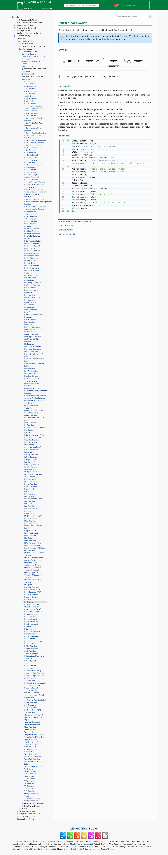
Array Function (30, 86)
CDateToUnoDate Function (35, 140)
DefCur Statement (31, 248)
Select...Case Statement (34, 108)
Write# (131, 36)
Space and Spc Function (34, 673)
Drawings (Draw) (23, 30)
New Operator (30, 535)
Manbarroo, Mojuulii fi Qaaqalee (31, 62)
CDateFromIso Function (34, 142)
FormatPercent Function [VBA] (34, 364)
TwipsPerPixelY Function (34, 737)
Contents (18, 17)
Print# (73, 36)
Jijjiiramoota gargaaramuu (34, 798)
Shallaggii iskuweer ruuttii (34, 683)
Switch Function (30, 707)
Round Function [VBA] (33, 641)
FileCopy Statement (32, 327)
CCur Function (30, 115)
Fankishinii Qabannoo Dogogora (33, 315)
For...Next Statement (32, 346)
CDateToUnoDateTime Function (33, 124)
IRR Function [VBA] (32, 449)
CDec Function (30, 152)
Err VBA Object (30, 309)
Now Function (30, 540)
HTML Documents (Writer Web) (29, 22)
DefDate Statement (32, 251)
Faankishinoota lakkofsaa (34, 548)
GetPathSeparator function (35, 395)
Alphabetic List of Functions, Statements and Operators (32, 76)
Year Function (29, 776)
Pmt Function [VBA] (32, 589)
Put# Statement (30, 602)
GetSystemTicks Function (34, 400)
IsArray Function (31, 454)
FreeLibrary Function (32, 373)
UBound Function (31, 747)
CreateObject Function (33, 189)
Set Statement (30, 661)
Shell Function (30, 666)
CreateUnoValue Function (34, 209)
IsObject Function (31, 472)
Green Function (30, 415)
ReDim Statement (31, 614)
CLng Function (30, 169)
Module (28, 8)
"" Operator (28, 788)
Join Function (29, 476)
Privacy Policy (40, 841)
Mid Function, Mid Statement (31, 509)
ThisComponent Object (33, 715)
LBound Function (31, 481)
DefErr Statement (31, 255)
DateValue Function (32, 236)
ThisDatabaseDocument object (34, 718)
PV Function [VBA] (32, 604)
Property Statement (32, 597)
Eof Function (29, 295)
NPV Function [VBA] (32, 545)
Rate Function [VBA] (32, 609)
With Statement (30, 769)
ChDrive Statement (32, 157)
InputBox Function (31, 440)
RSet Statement (30, 643)
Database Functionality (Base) (28, 33)
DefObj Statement (31, 263)
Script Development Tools (29, 814)
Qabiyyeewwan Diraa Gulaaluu (32, 794)
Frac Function (29, 368)
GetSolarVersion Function (34, 398)
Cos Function (29, 187)
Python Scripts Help (27, 811)
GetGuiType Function (33, 388)
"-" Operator (29, 778)
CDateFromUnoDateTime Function (34, 119)
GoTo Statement (31, 413)
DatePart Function (31, 231)
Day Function (29, 238)
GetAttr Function (31, 381)
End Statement (30, 287)
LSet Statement (30, 486)
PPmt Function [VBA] (33, 592)
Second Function (31, 648)
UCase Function (30, 749)
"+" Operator (29, 783)
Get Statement (30, 403)
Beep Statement (30, 98)
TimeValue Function (32, 724)
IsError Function (30, 462)
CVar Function (30, 219)
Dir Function (29, 280)
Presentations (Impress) (26, 28)
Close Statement (31, 172)
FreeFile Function (31, 371)
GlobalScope (29, 96)
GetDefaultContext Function (32, 384)
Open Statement (31, 562)
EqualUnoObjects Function (35, 297)
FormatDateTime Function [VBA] (35, 355)
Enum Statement (31, 290)
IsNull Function (30, 467)
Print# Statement (31, 594)
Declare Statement (31, 243)
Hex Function (29, 420)
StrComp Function (31, 693)
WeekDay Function (32, 759)
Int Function (29, 445)
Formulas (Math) (23, 35)
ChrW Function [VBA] (33, 165)
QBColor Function (31, 607)
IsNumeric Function (32, 469)
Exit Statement (30, 319)
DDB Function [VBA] (32, 241)
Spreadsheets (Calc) (24, 25)
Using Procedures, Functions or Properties (33, 57)
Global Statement (31, 405)
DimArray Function (32, 275)
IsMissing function (31, 464)
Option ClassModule (32, 567)
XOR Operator (30, 774)
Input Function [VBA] (33, 437)
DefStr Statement (31, 268)
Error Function (30, 312)
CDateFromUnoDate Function (32, 136)
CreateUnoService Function (35, 199)
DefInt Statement (31, 258)
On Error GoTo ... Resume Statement (34, 554)
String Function (30, 702)
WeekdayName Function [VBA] (34, 762)
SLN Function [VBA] (32, 670)
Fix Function (29, 344)
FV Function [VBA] (31, 378)
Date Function (30, 224)
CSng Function (30, 211)
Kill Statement (30, 479)
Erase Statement (31, 302)
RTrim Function (30, 646)
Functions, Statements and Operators (34, 70)
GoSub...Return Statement (35, 410)
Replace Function (31, 621)
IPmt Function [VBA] (32, 447)
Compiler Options (29, 54)
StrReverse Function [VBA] (35, 700)
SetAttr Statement (31, 658)
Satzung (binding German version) (100, 841)
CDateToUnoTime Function (35, 133)
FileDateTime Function (33, 329)
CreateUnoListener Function (32, 195)
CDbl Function (30, 150)
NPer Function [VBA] (32, 543)
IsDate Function (30, 457)
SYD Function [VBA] (32, 710)
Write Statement (31, 771)
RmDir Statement (31, 636)
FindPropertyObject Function (32, 340)
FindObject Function (32, 336)
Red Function (29, 616)
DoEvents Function (32, 285)
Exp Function (29, 322)
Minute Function (30, 513)
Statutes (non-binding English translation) (65, 841)
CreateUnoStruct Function (35, 206)
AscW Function (30, 91)
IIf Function (29, 425)
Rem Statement (30, 619)
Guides (24, 808)
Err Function (29, 307)
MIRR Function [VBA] (33, 516)
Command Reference (30, 51)
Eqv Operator (29, 300)
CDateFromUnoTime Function (32, 129)
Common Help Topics (25, 819)
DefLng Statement (31, 260)
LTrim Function (30, 489)
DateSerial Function (32, 233)
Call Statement (30, 103)
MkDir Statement (31, 518)
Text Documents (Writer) (26, 20)
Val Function (29, 751)
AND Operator (30, 84)
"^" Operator (29, 791)
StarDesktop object (32, 685)
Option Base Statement (33, 565)
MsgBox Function (31, 530)
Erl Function (29, 305)
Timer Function (30, 729)
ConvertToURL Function (34, 184)
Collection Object (31, 174)
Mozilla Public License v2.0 (81, 844)
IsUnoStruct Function (33, 474)
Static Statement (31, 688)
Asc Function (29, 88)
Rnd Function (29, 639)
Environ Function (31, 292)
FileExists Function (32, 332)
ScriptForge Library (32, 806)
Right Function (30, 634)
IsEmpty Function (31, 459)
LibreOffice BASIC (26, 43)
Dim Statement (30, 278)
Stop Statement (30, 690)
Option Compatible (32, 177)
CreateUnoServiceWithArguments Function (35, 202)
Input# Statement (31, 442)
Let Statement (30, 496)
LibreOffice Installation (25, 816)
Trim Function (29, 732)
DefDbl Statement (31, 253)
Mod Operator (30, 521)
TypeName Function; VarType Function (32, 743)
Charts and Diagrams (24, 38)
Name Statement (31, 533)
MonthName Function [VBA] (33, 527)
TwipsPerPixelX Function (34, 734)
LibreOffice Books (84, 828)
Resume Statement (32, 626)
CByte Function (30, 113)
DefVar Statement (31, 270)
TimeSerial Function (32, 722)
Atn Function (29, 93)
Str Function (29, 697)
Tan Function (29, 712)
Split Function (30, 678)
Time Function (30, 727)
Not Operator (29, 538)
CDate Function (30, 147)
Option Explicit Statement (34, 572)
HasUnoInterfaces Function (35, 418)
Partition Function (31, 587)
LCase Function (30, 484)
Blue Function (29, 101)
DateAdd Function (31, 226)
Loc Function (29, 501)
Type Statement (30, 739)
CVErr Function (30, 221)
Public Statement (31, 599)
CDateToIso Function (33, 145)
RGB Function (30, 629)
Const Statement (31, 179)
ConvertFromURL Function (35, 182)
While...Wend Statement (34, 766)
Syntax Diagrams (28, 66)
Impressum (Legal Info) (23, 841)
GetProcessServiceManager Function (35, 391)
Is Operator (29, 452)
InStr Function (30, 432)
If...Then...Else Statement (34, 427)
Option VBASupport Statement (32, 576)
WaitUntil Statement (32, 756)
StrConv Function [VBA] (34, 695)
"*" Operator (29, 781)
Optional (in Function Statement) (32, 581)
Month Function (30, 523)
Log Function (29, 506)
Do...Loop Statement (32, 282)
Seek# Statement (31, 653)
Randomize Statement (33, 611)
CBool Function (30, 111)
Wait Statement (30, 754)
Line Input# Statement (33, 499)
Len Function (29, 494)
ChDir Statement (31, 155)
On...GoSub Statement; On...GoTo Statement (33, 558)
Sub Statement (30, 705)
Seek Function (30, 651)
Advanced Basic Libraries (34, 803)
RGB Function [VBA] (32, 631)
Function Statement (32, 376)
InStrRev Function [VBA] (34, 435)
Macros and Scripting (25, 41)
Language (45, 8)
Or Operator (29, 584)
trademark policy (71, 849)
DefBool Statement (32, 246)
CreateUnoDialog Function (35, 192)
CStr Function (30, 214)
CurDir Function (30, 216)
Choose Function (31, 160)
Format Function (31, 351)
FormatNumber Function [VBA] (34, 360)
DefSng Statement (31, 265)
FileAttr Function (31, 324)
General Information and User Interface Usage (32, 47)
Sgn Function (29, 663)
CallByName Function (33, 106)
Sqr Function (29, 680)
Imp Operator (29, 430)
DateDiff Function (31, 228)
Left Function (29, 491)
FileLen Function (31, 334)
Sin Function (29, 668)
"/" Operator (29, 786)
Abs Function (29, 81)
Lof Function (29, 503)
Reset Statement (31, 624)
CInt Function (29, 167)
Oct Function (29, 550)
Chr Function (29, 162)
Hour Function (30, 422)
